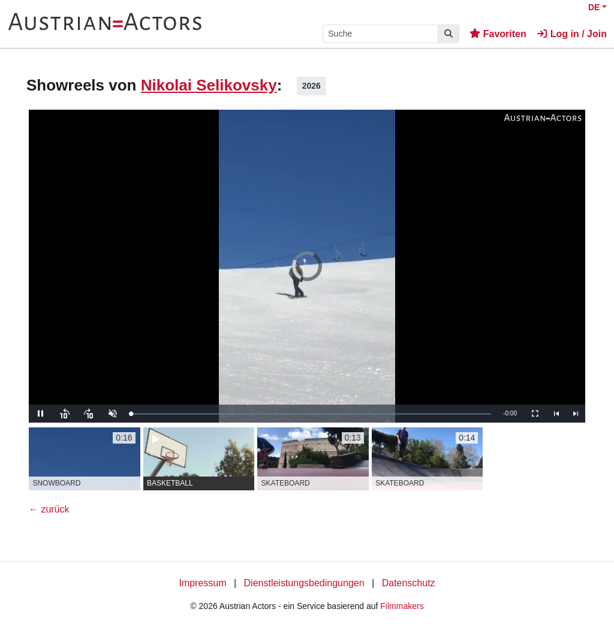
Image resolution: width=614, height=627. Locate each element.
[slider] (311, 414)
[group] (84, 458)
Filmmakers (401, 606)
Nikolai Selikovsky (209, 85)
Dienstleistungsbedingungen (304, 583)
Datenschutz (408, 583)
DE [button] (594, 7)
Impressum (202, 583)
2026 (311, 86)
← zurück (49, 509)
